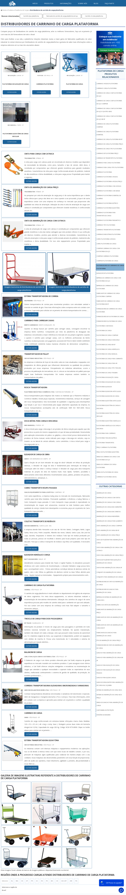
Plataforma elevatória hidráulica (109, 421)
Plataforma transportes (105, 443)
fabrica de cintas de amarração (108, 605)
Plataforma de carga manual (107, 354)
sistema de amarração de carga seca (109, 690)
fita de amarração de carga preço (109, 640)
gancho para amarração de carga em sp (110, 659)
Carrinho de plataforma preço (107, 153)
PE (47, 831)
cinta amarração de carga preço (108, 535)
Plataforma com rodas (105, 326)
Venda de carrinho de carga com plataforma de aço (108, 458)
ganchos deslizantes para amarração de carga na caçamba (110, 683)
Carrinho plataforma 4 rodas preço (109, 181)
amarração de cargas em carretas (109, 512)
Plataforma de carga (104, 330)
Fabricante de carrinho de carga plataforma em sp (62, 16)
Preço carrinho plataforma (106, 447)
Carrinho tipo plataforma (31, 16)
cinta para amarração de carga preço (110, 555)
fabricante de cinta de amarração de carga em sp (110, 626)
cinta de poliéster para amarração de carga (110, 541)
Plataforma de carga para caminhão (110, 359)
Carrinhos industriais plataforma (109, 234)
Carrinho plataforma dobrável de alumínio (109, 197)
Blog (96, 3)
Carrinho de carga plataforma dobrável (108, 133)
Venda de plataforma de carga (107, 472)
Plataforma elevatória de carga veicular (108, 414)
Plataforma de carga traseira (107, 373)
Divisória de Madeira (103, 715)
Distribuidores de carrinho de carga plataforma (110, 267)
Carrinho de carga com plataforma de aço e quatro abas (109, 110)
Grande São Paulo (60, 854)
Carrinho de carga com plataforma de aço (109, 94)
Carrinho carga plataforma (107, 88)
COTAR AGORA (12, 92)
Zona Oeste (29, 854)
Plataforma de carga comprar (107, 335)
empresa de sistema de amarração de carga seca (109, 598)
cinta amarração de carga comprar (109, 526)
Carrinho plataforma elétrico (107, 203)
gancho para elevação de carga (108, 665)
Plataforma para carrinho (106, 433)
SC (37, 831)
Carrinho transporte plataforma (108, 230)
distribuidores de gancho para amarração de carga (107, 590)
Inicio (72, 875)
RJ (11, 831)
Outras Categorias (110, 486)
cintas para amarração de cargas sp (109, 568)
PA (76, 831)
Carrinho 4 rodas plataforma (94, 16)
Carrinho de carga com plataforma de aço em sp (109, 117)
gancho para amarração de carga (109, 653)
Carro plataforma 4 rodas (106, 239)
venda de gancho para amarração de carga (110, 704)
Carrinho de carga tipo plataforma (109, 149)
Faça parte (109, 3)
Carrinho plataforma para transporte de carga (106, 214)
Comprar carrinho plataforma (107, 256)
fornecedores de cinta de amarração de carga (110, 646)
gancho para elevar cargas (106, 678)
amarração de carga (104, 493)
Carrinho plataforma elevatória (108, 208)
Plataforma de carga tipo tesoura (109, 368)
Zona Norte (18, 854)
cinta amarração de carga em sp (108, 530)
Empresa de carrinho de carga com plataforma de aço (109, 279)
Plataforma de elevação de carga (108, 382)
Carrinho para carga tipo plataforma (110, 167)
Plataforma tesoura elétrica (107, 438)
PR (32, 831)
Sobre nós (82, 3)
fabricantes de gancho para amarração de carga (107, 634)
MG (17, 831)
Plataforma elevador (104, 387)
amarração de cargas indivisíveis (108, 516)
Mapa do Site (109, 875)
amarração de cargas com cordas (109, 502)
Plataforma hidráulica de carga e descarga (109, 427)
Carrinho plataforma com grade (108, 191)
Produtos (48, 3)
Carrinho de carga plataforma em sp (109, 139)
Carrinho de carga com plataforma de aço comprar (109, 102)
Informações (65, 3)
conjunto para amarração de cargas (110, 577)
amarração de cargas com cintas (108, 498)
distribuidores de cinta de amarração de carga (110, 583)
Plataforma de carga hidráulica (108, 349)
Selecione (5, 831)
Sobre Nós (99, 875)
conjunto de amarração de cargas (109, 572)
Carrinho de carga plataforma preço (110, 144)
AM (71, 831)
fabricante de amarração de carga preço (109, 611)
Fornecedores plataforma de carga (109, 321)
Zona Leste (48, 854)
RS (42, 831)
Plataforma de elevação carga (107, 377)
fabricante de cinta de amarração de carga (110, 618)
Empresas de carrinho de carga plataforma (107, 287)
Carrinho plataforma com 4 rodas (109, 186)
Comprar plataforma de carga (107, 261)
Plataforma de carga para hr (107, 363)
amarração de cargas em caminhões (109, 507)
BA (52, 831)
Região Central (6, 854)
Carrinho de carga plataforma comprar (108, 125)
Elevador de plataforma (105, 273)
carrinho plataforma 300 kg (107, 477)
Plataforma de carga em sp (106, 345)
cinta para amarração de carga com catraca (109, 549)
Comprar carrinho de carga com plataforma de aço (108, 249)
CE (57, 831)
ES (22, 831)
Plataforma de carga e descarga (108, 340)
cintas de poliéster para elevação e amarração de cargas (109, 561)
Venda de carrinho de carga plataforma (106, 465)
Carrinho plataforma (104, 172)
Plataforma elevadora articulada (109, 391)
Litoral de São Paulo (76, 854)
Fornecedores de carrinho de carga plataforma (109, 310)
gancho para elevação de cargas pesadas (108, 671)
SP (27, 831)
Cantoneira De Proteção (105, 710)
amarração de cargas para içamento (110, 521)
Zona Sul (38, 854)
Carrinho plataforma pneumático (109, 220)
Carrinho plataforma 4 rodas (107, 177)
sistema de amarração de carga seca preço (109, 696)
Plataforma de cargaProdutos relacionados (111, 73)
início (35, 3)
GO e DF (63, 831)
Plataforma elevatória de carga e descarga (108, 407)
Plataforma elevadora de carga (108, 396)
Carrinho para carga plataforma (108, 163)
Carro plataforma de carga (106, 244)
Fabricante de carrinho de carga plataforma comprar (108, 294)
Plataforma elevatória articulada (109, 401)
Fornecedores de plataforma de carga (110, 316)
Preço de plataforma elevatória (108, 452)
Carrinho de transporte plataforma (109, 158)
